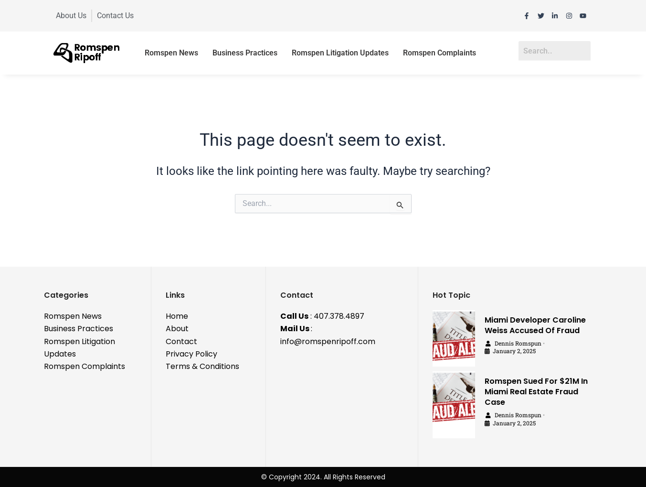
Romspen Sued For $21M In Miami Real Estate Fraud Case (536, 392)
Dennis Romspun (518, 343)
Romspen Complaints (439, 52)
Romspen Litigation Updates (340, 52)
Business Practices (244, 52)
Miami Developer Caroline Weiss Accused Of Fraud (535, 325)
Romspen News (171, 52)
